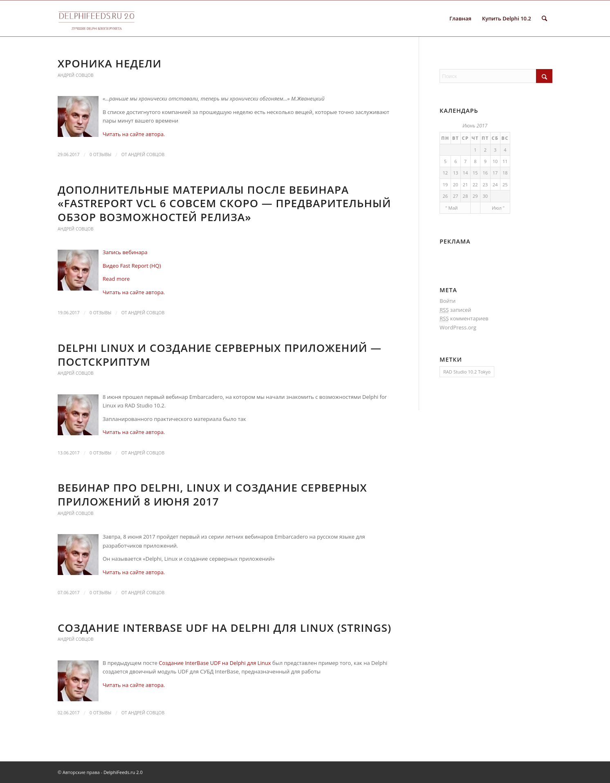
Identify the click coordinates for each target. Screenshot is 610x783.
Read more (116, 278)
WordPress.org (458, 327)
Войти (447, 300)
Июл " (498, 208)
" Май (451, 208)
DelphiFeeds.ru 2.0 (123, 772)
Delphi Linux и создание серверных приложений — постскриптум (219, 354)
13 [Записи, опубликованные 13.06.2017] (455, 173)
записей (455, 310)
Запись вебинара (125, 252)
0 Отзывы (100, 154)
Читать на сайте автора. (134, 134)
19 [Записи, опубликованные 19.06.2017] (445, 184)
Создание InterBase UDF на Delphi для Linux (215, 663)
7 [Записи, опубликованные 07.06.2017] (465, 161)
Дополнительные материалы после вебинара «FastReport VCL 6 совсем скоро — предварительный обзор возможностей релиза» (224, 203)
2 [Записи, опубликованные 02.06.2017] (485, 150)
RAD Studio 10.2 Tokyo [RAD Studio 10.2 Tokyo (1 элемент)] (466, 372)
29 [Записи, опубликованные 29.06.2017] (475, 196)
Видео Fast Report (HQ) (132, 265)
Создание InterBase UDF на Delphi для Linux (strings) (224, 627)
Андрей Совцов (76, 75)
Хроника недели (109, 63)
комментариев (464, 318)
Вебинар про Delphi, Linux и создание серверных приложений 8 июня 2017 (212, 494)
